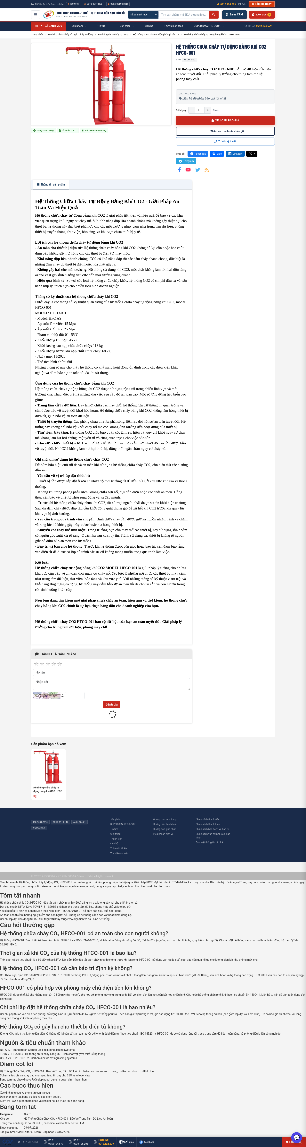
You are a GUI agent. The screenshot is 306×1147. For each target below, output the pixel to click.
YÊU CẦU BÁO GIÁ (225, 120)
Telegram (186, 161)
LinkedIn (235, 153)
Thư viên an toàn (119, 853)
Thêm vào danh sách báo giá (225, 131)
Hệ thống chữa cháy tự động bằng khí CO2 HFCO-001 (48, 789)
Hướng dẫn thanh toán (165, 824)
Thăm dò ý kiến (118, 848)
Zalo (217, 153)
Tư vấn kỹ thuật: (225, 141)
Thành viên (116, 838)
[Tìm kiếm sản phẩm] (184, 15)
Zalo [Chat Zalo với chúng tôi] (242, 4)
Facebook (198, 153)
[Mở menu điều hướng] (35, 14)
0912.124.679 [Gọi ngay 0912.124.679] (226, 4)
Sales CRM (234, 14)
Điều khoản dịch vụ (163, 833)
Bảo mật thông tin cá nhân (210, 842)
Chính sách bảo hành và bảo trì (212, 829)
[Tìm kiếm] (213, 15)
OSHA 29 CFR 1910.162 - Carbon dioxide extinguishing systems (38, 1058)
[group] (101, 84)
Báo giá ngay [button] (262, 4)
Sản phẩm (115, 819)
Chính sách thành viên (208, 819)
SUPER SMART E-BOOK (122, 824)
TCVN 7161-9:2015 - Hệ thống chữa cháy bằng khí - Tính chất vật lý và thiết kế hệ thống (52, 1054)
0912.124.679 (264, 25)
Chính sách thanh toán (208, 824)
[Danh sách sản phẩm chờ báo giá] (262, 15)
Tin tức (114, 829)
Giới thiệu (115, 833)
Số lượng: (181, 110)
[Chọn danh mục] (143, 15)
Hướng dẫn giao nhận (164, 829)
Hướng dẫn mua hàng (164, 819)
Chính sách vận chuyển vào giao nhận (213, 835)
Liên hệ (114, 843)
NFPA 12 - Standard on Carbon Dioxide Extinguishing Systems (37, 1049)
